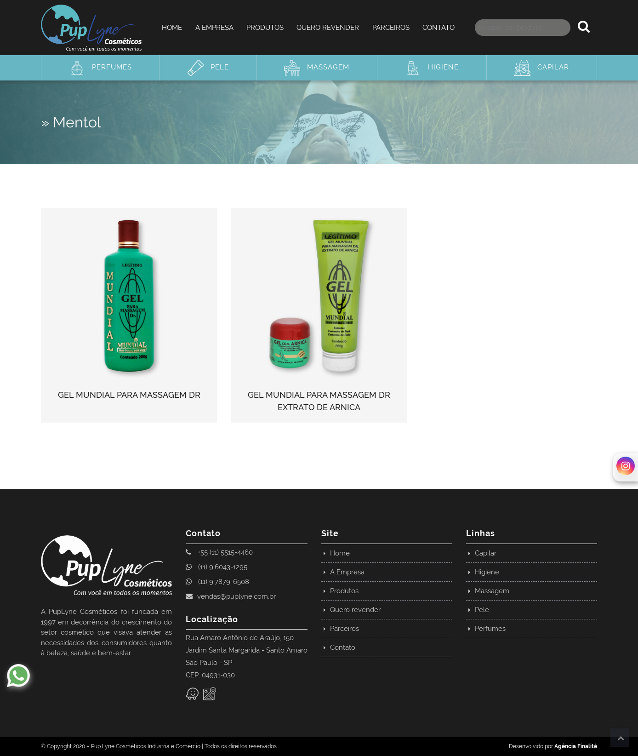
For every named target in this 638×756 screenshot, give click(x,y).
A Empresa (214, 27)
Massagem (316, 68)
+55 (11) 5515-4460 (219, 552)
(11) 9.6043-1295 (216, 567)
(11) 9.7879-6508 (217, 582)
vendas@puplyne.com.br (231, 596)
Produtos (265, 27)
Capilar (541, 68)
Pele (208, 68)
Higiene (432, 68)
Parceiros (391, 27)
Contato (438, 27)
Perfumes (100, 68)
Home (172, 27)
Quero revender (327, 27)
